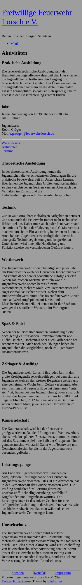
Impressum (63, 573)
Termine (7, 151)
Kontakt (39, 573)
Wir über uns (11, 143)
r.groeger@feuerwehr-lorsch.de (32, 133)
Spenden (18, 573)
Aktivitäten (9, 147)
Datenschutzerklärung (17, 581)
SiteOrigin (54, 581)
